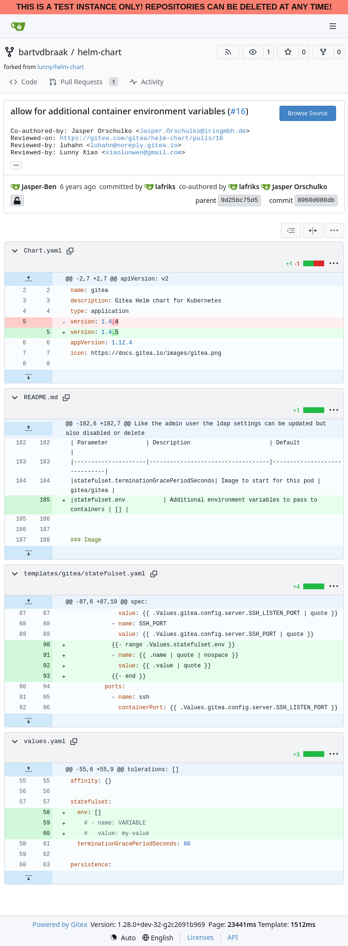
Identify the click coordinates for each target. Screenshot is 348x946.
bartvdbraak (43, 52)
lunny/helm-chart (60, 67)
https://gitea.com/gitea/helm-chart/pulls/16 (141, 138)
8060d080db (316, 200)
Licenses (200, 937)
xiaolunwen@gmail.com (144, 152)
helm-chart (99, 52)
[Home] (18, 26)
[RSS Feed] (228, 52)
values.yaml (45, 741)
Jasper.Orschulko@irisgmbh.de (192, 131)
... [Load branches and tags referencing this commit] (16, 164)
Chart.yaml (43, 250)
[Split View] (313, 230)
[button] (253, 52)
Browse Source (308, 113)
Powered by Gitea (59, 924)
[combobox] (291, 230)
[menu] (334, 230)
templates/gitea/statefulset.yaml (84, 573)
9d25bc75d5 (239, 200)
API (233, 937)
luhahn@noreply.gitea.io (134, 145)
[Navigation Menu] (333, 26)
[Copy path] (70, 251)
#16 (238, 111)
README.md (41, 397)
